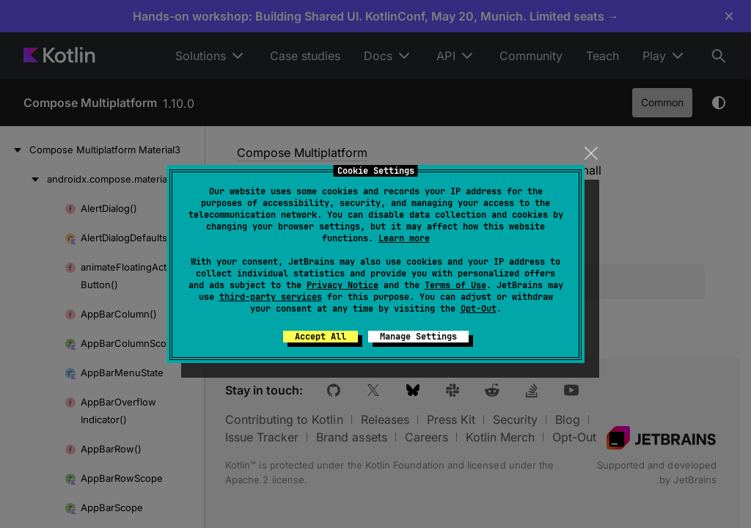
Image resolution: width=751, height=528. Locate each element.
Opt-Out (479, 309)
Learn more (404, 238)
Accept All (320, 336)
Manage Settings (418, 336)
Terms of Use (455, 285)
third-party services (270, 297)
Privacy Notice (342, 285)
